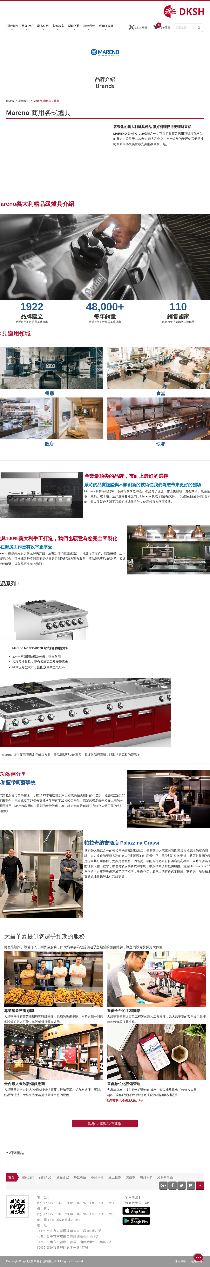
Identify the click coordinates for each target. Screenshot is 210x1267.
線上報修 (138, 27)
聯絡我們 (89, 25)
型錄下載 (74, 25)
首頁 (11, 1177)
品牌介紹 (27, 25)
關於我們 (12, 25)
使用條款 (180, 1261)
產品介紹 (43, 25)
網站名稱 (184, 11)
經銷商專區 (106, 25)
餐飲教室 (58, 25)
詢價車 (162, 27)
